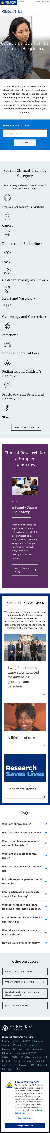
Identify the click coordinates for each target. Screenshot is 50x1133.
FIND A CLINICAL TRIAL (16, 125)
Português (29, 1045)
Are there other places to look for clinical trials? (22, 919)
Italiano (6, 1049)
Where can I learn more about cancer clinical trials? (20, 843)
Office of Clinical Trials (16, 1005)
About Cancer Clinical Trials (18, 971)
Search (25, 142)
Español (6, 1041)
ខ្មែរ (3, 1069)
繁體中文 (27, 1041)
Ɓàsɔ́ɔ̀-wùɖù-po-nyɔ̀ (35, 1049)
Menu (21, 2)
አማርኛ (16, 1041)
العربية (42, 1057)
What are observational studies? (21, 832)
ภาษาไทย (6, 1065)
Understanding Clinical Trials (19, 981)
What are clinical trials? (16, 823)
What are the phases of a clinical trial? (22, 868)
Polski (17, 1061)
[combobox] (22, 133)
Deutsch (6, 1061)
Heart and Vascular (17, 298)
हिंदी (32, 1065)
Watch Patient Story (22, 570)
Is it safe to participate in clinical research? (22, 881)
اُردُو (16, 1065)
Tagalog (6, 1045)
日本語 (5, 1057)
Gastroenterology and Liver (24, 280)
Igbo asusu (7, 1052)
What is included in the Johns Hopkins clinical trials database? (21, 907)
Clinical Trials (12, 11)
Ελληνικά (27, 1061)
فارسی (24, 1065)
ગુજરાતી (38, 1061)
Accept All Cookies (25, 1127)
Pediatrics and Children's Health (21, 373)
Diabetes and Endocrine (21, 243)
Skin (5, 417)
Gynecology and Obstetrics (23, 316)
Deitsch (41, 1065)
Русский (17, 1045)
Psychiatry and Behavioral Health (23, 396)
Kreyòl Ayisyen (28, 1057)
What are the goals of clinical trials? (19, 856)
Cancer (7, 225)
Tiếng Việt (17, 1049)
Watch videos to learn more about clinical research (22, 994)
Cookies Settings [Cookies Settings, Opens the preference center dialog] (25, 1119)
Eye (5, 261)
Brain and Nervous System (23, 207)
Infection (9, 335)
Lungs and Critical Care (20, 353)
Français (38, 1041)
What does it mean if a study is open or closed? (20, 932)
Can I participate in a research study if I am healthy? (20, 894)
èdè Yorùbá (22, 1052)
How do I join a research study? (21, 942)
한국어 (15, 1057)
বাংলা (33, 1052)
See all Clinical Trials (24, 427)
